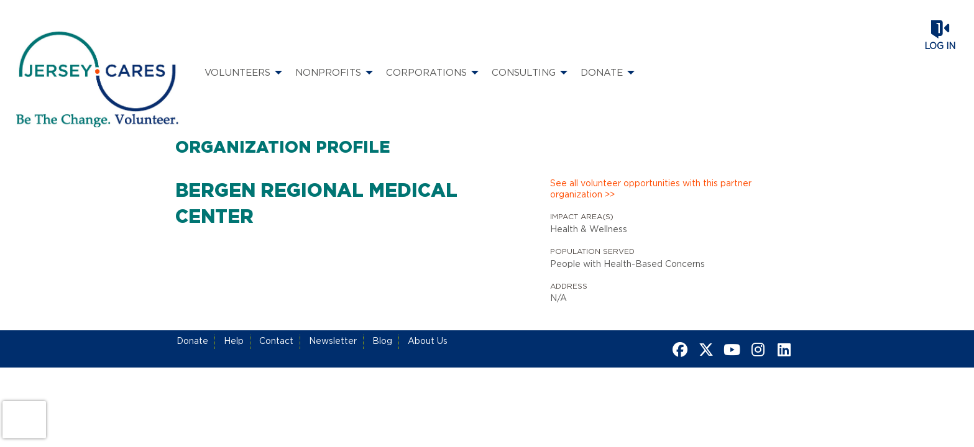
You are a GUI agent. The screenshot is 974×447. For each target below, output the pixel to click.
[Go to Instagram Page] (756, 349)
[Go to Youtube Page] (730, 349)
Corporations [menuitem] (426, 73)
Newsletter (333, 341)
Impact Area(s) (581, 216)
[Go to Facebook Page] (678, 349)
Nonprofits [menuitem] (328, 73)
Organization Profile (282, 148)
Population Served (592, 251)
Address (568, 286)
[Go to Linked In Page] (783, 349)
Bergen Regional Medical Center (316, 204)
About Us (428, 341)
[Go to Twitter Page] (704, 349)
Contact (276, 341)
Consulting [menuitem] (524, 73)
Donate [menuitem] (602, 73)
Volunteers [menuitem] (237, 73)
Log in (939, 46)
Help (234, 341)
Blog (382, 341)
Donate (192, 341)
